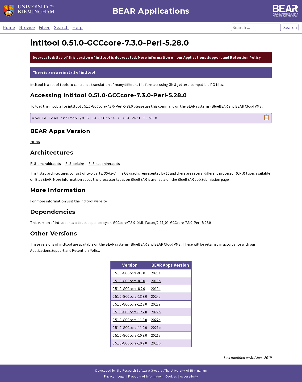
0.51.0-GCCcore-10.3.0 (130, 335)
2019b (156, 280)
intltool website (93, 201)
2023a (155, 304)
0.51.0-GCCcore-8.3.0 (129, 280)
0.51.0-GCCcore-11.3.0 (130, 319)
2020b (156, 343)
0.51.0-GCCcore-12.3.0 (130, 304)
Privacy (109, 376)
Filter (44, 27)
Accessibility (189, 376)
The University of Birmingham (185, 370)
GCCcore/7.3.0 (124, 222)
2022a (155, 319)
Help (77, 27)
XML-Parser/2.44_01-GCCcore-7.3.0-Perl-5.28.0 (174, 222)
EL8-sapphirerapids (104, 163)
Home (9, 27)
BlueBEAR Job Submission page (203, 179)
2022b (156, 312)
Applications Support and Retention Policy (64, 250)
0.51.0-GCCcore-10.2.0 (130, 343)
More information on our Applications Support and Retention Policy (199, 57)
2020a (155, 273)
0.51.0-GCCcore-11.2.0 (130, 327)
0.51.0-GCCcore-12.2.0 (130, 312)
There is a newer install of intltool (64, 72)
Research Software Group (141, 370)
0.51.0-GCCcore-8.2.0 (129, 288)
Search (61, 27)
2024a (155, 296)
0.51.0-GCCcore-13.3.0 (130, 296)
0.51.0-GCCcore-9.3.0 (129, 273)
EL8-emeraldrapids (45, 163)
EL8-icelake (74, 163)
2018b (35, 141)
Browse (27, 27)
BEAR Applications (151, 11)
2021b (156, 327)
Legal (121, 376)
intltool (65, 244)
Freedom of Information (145, 376)
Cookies (171, 376)
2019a (155, 288)
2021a (155, 335)
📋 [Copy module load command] (266, 117)
